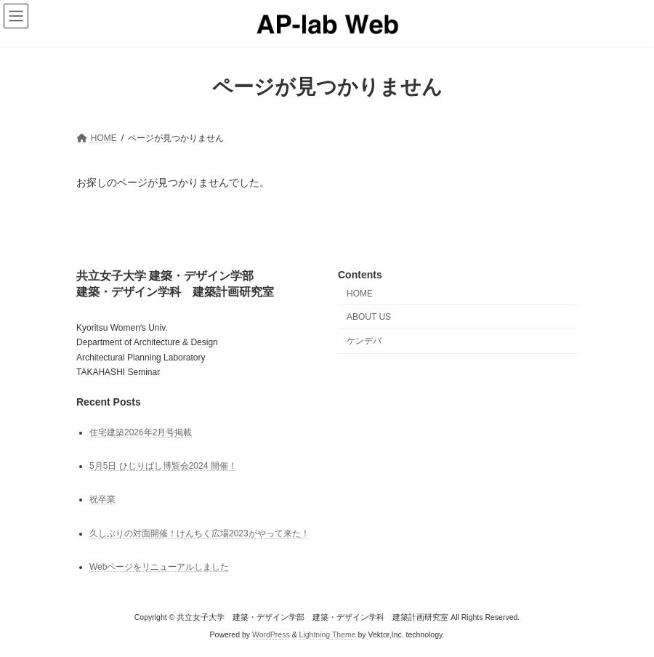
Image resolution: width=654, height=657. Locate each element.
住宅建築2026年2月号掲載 (140, 432)
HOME (360, 294)
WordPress (271, 634)
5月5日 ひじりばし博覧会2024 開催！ (163, 466)
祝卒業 (102, 499)
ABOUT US (369, 317)
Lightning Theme (327, 634)
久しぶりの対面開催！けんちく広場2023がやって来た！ (199, 533)
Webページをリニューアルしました (159, 567)
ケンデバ (364, 340)
